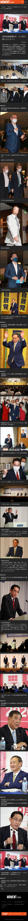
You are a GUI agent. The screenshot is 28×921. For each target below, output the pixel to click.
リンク (24, 901)
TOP (1, 12)
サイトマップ (11, 901)
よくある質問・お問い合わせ (4, 906)
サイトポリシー (5, 901)
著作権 (20, 901)
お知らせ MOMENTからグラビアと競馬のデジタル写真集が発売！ (13, 7)
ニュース (6, 12)
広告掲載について (11, 904)
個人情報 (17, 901)
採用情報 (22, 904)
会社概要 (17, 904)
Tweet (2, 888)
